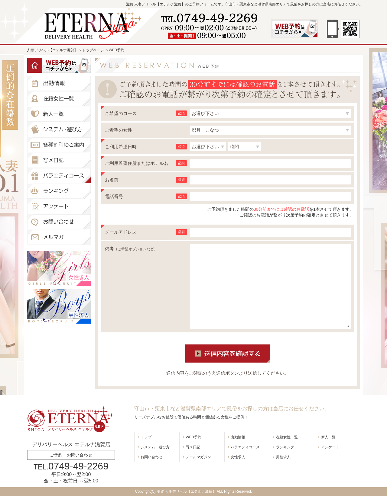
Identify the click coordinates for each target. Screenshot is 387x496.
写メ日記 (193, 447)
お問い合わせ (151, 457)
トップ (146, 437)
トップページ (93, 50)
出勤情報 (238, 437)
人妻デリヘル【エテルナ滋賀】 (52, 50)
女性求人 (238, 457)
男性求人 (283, 457)
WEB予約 (193, 437)
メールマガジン (198, 457)
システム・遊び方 (155, 447)
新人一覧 (328, 437)
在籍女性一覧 (287, 437)
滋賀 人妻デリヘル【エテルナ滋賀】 (186, 491)
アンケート (330, 447)
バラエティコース (245, 447)
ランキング (285, 447)
